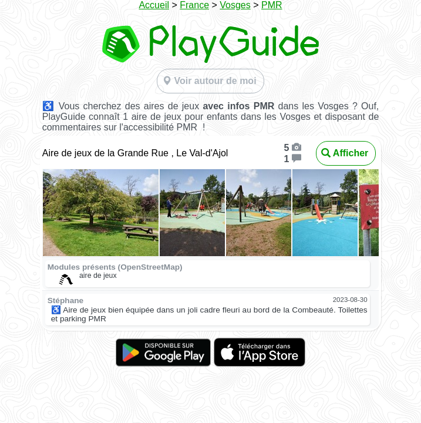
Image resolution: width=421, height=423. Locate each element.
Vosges (235, 5)
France (194, 5)
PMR (271, 5)
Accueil (154, 5)
